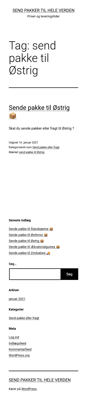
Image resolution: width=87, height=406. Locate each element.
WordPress (29, 389)
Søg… (12, 264)
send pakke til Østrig (32, 152)
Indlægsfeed (17, 343)
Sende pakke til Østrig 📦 (26, 241)
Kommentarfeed (20, 349)
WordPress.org (19, 355)
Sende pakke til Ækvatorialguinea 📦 (34, 247)
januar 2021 (17, 299)
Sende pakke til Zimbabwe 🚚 (29, 253)
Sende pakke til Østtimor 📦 (28, 235)
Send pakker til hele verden (43, 10)
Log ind (14, 337)
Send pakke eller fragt (45, 147)
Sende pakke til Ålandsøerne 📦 (31, 229)
